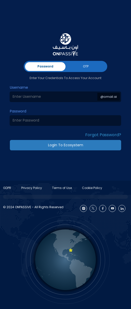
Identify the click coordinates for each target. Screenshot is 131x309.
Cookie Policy (92, 188)
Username (19, 87)
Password (18, 111)
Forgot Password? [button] (103, 135)
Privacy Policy (31, 188)
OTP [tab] (86, 66)
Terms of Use (62, 188)
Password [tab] (45, 66)
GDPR (7, 188)
